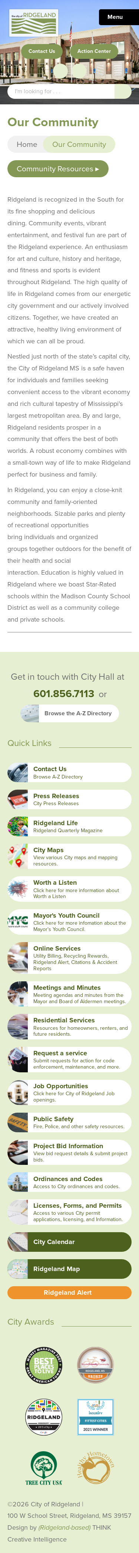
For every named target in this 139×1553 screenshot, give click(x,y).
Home (27, 144)
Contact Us (42, 51)
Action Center (94, 51)
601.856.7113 (63, 694)
